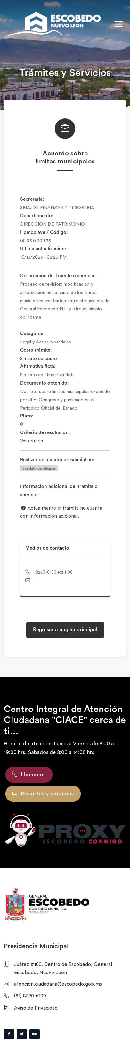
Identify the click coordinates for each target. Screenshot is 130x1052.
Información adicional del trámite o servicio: (59, 490)
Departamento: (36, 216)
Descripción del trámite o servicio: (58, 276)
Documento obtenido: (44, 383)
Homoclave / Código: (44, 232)
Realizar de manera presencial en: (57, 459)
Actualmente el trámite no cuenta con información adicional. (61, 512)
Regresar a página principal (65, 629)
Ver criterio (31, 441)
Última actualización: (43, 248)
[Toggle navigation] (118, 24)
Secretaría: (32, 199)
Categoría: (32, 333)
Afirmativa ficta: (38, 366)
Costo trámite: (36, 350)
